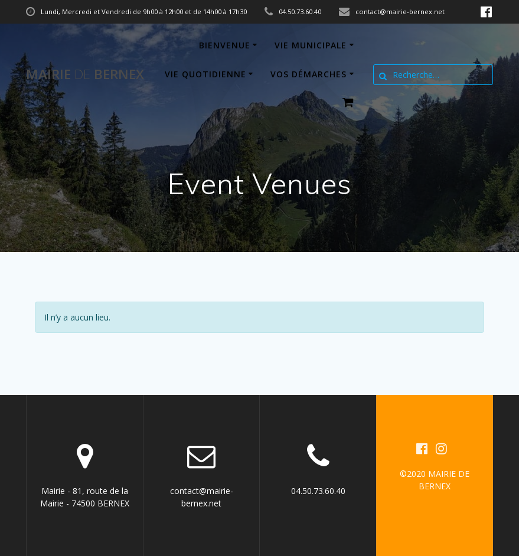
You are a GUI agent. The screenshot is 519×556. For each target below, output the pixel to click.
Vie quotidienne (205, 74)
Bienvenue (224, 45)
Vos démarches (308, 74)
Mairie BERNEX (85, 74)
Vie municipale (311, 45)
